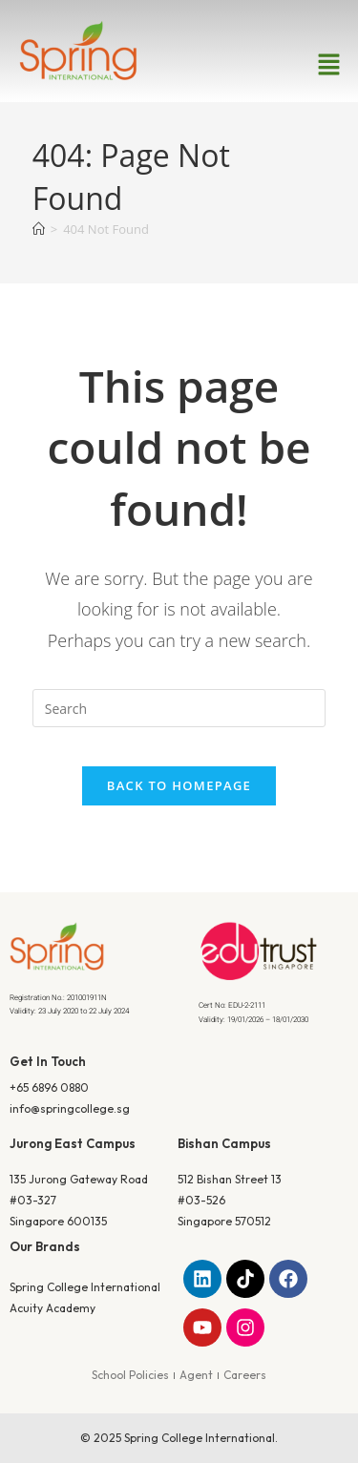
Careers (244, 1375)
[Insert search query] (179, 708)
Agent (196, 1375)
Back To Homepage (179, 785)
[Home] (38, 229)
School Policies (130, 1375)
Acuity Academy (52, 1308)
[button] (329, 65)
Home (141, 343)
